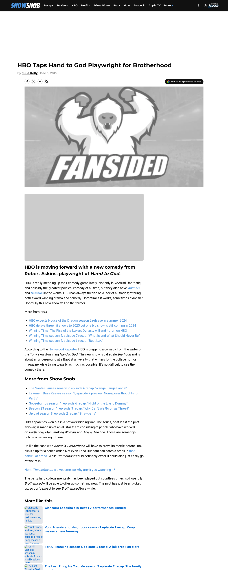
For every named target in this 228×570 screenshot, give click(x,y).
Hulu (127, 5)
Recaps (48, 5)
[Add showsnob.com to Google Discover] (184, 81)
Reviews (62, 5)
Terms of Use (116, 544)
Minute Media (25, 560)
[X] (205, 5)
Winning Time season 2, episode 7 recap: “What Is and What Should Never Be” (84, 335)
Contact (112, 537)
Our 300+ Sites (155, 537)
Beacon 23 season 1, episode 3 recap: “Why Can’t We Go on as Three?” (79, 408)
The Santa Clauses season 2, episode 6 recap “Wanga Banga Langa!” (78, 388)
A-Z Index (79, 550)
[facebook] (198, 5)
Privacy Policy (82, 544)
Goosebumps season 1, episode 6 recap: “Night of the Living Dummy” (78, 403)
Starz (116, 5)
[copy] (46, 81)
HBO (74, 5)
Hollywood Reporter (63, 349)
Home (28, 511)
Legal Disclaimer (192, 544)
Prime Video (101, 5)
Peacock (139, 5)
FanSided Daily (191, 537)
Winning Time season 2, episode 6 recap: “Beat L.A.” (66, 341)
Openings (79, 537)
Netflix (85, 5)
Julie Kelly (30, 73)
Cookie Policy (154, 544)
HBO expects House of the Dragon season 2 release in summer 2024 (78, 320)
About (28, 537)
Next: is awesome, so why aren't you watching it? (70, 470)
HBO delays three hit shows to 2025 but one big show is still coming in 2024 (82, 325)
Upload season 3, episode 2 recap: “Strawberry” (62, 413)
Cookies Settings (118, 550)
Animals (133, 288)
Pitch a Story (33, 544)
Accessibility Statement (41, 550)
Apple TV (154, 5)
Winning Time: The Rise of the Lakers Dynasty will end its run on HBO (78, 330)
